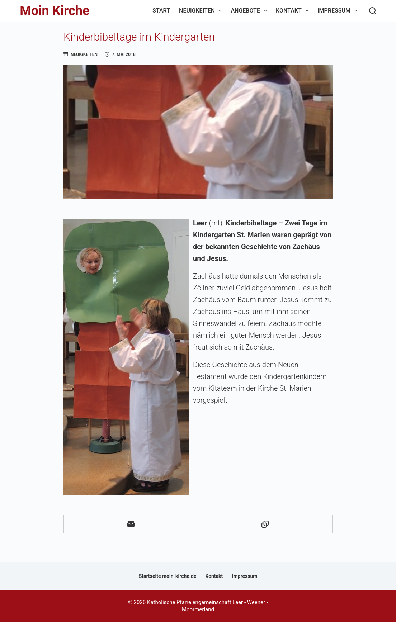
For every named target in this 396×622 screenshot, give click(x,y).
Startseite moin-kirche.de (168, 576)
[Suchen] (372, 10)
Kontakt (293, 10)
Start (161, 10)
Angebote (250, 10)
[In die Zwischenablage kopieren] (265, 524)
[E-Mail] (131, 524)
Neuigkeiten (202, 10)
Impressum (338, 10)
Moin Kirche (54, 10)
